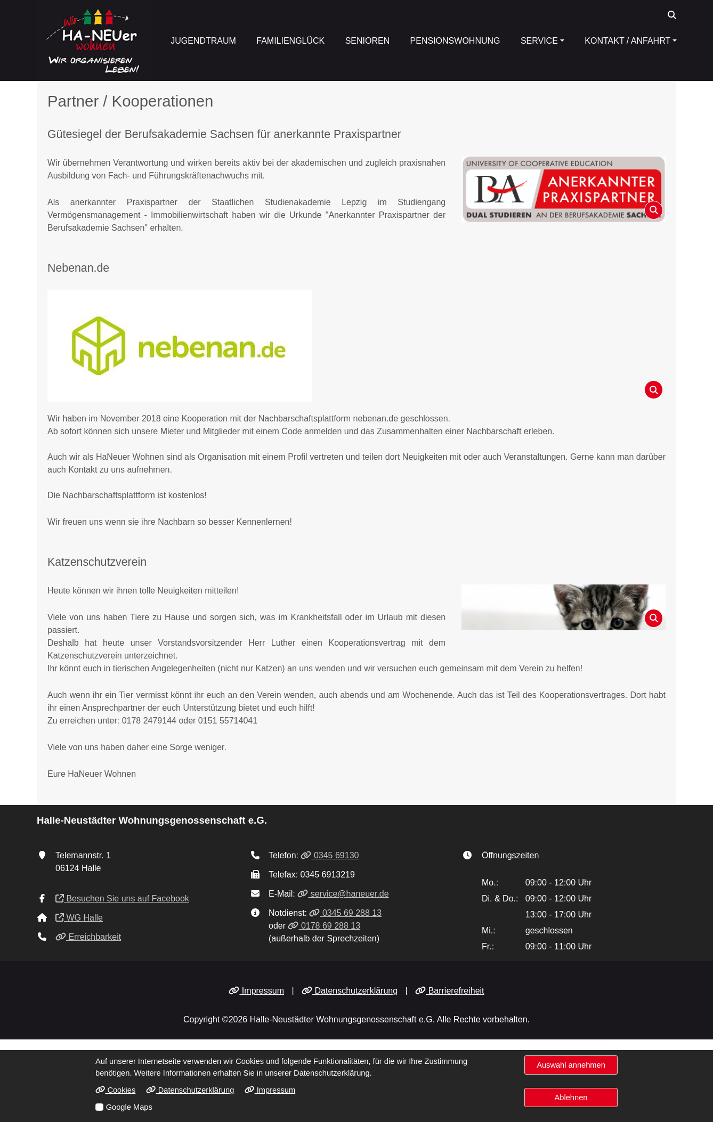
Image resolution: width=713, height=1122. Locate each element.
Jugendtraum (203, 40)
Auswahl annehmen (571, 1065)
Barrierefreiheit (449, 990)
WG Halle (79, 917)
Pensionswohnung (455, 40)
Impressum (256, 990)
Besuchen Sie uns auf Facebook (122, 898)
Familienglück (290, 40)
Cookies (115, 1090)
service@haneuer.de (342, 893)
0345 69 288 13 (345, 912)
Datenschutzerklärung (350, 990)
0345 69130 (330, 855)
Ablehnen (571, 1097)
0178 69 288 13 (324, 925)
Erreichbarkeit (88, 936)
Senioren (367, 40)
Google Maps (129, 1107)
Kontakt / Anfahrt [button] (627, 40)
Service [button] (539, 40)
